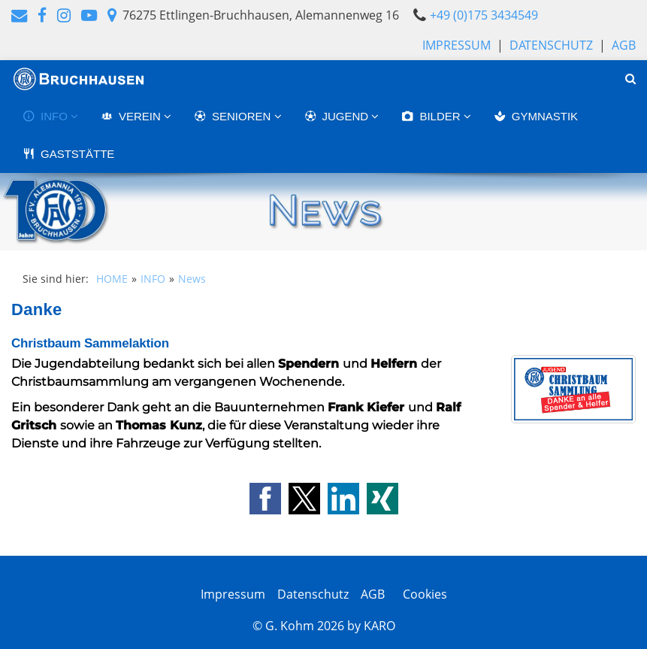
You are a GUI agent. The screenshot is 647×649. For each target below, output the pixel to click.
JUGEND (338, 116)
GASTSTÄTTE (68, 153)
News (192, 278)
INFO (47, 116)
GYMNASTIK (536, 116)
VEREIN (132, 116)
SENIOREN (234, 116)
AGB (624, 45)
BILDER (432, 116)
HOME (112, 278)
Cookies (422, 594)
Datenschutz (551, 45)
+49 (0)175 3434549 (484, 15)
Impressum (456, 45)
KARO (379, 625)
